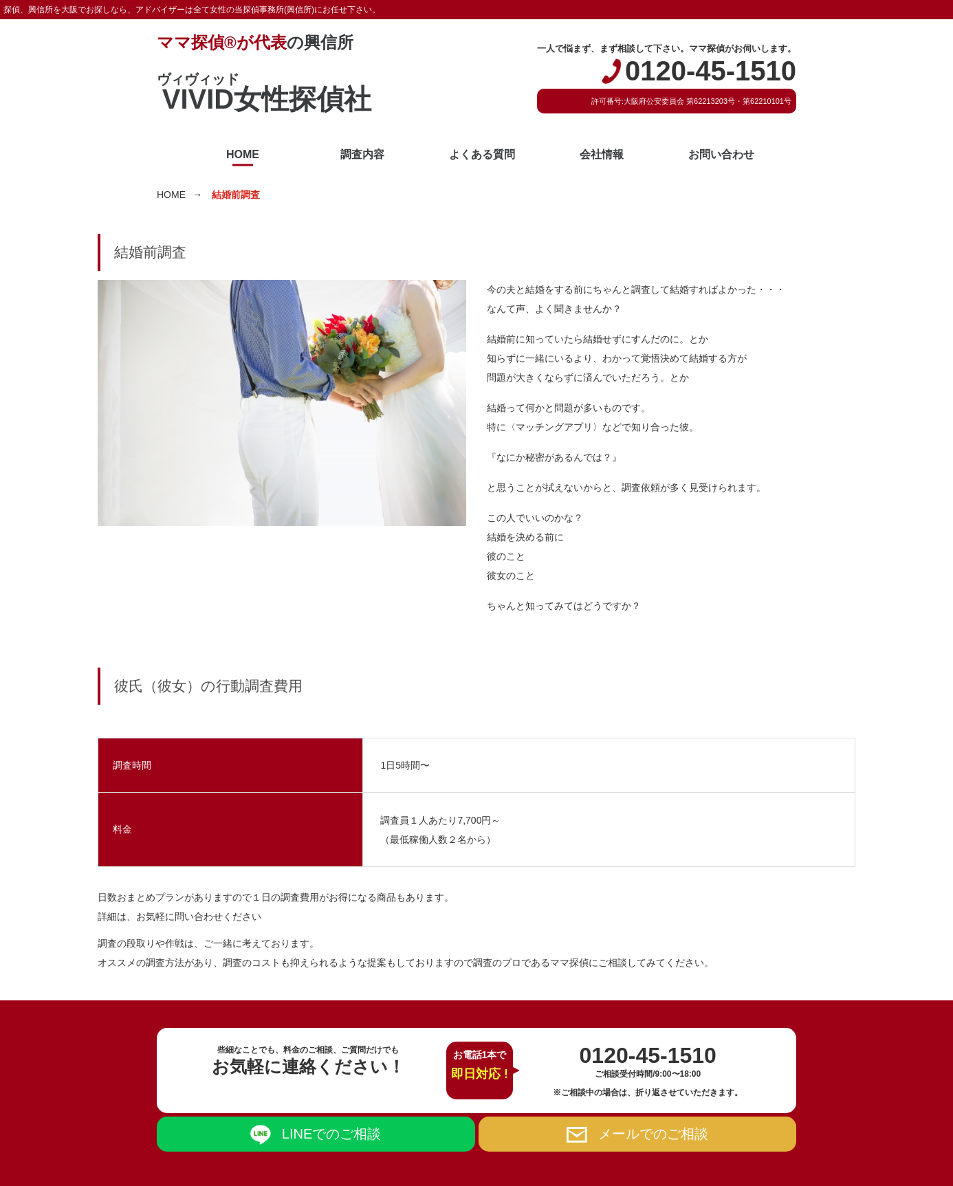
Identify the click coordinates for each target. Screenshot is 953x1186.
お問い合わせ (721, 154)
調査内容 (362, 154)
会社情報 (602, 154)
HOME (242, 154)
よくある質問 (482, 154)
